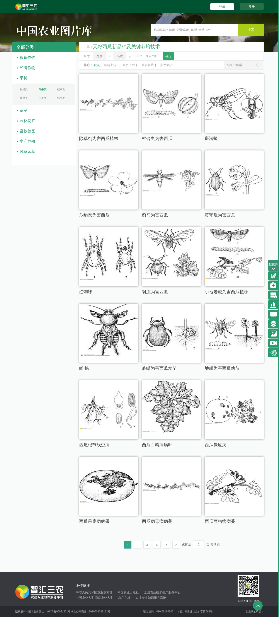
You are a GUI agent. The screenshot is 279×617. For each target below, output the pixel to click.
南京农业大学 (104, 598)
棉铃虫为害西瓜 (157, 138)
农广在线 (124, 598)
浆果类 (24, 97)
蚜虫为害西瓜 (155, 292)
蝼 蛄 (84, 368)
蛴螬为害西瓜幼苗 (159, 368)
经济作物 (27, 68)
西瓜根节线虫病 (94, 445)
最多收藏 (148, 65)
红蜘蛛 (85, 292)
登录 (222, 6)
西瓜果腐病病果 (94, 521)
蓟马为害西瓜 (155, 215)
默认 (97, 65)
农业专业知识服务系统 (151, 598)
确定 (168, 56)
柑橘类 (24, 89)
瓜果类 (42, 89)
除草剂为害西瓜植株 (98, 138)
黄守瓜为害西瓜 (220, 215)
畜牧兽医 (27, 131)
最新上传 (111, 65)
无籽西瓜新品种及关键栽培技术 (126, 46)
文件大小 (167, 65)
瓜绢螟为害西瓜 (94, 215)
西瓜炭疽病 (215, 445)
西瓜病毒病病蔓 (157, 521)
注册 (252, 6)
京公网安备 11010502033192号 (91, 611)
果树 (23, 78)
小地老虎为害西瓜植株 (226, 292)
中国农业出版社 (128, 592)
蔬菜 (23, 110)
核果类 (61, 89)
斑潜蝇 (211, 138)
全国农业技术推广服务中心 (162, 592)
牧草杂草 (27, 151)
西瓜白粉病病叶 (157, 445)
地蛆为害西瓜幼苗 (222, 368)
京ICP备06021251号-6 (60, 611)
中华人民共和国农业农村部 (94, 592)
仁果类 (42, 97)
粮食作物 (27, 57)
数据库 (273, 266)
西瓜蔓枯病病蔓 (220, 521)
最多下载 (130, 65)
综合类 (61, 97)
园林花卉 (27, 121)
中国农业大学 (85, 598)
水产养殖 (27, 141)
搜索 (250, 30)
